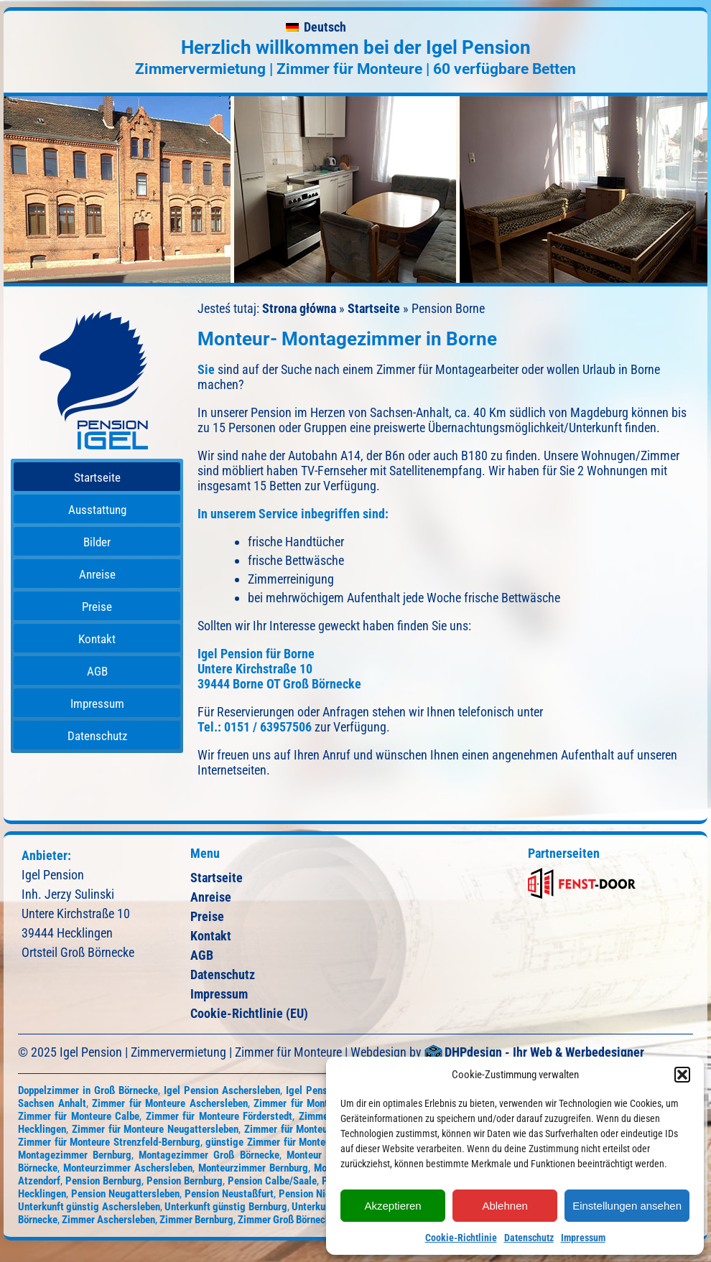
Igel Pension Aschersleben (222, 1090)
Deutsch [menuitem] (325, 26)
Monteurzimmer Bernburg (253, 1167)
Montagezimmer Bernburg (74, 1155)
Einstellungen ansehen (627, 1206)
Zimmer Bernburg (196, 1219)
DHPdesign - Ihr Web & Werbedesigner (544, 1052)
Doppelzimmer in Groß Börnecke (88, 1090)
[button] (682, 1074)
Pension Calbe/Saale (272, 1180)
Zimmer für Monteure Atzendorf (324, 1103)
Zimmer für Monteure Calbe (78, 1116)
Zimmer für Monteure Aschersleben (170, 1103)
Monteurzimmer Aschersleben (127, 1167)
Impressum (583, 1237)
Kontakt (210, 935)
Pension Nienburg (317, 1193)
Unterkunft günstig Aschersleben (89, 1206)
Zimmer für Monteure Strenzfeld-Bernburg (109, 1142)
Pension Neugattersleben (125, 1193)
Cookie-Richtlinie (461, 1237)
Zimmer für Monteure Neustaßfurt (317, 1129)
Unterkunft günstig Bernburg (225, 1206)
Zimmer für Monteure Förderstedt (219, 1116)
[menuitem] (316, 27)
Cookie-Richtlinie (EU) (249, 1013)
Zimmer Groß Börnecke (286, 1219)
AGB (201, 955)
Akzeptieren (392, 1206)
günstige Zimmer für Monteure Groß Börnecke (305, 1142)
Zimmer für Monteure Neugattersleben (155, 1129)
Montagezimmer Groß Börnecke (209, 1155)
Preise (207, 916)
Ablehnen (504, 1206)
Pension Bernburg (103, 1180)
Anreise (210, 897)
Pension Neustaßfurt (229, 1193)
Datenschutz (529, 1237)
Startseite (374, 308)
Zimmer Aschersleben (108, 1219)
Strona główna (299, 308)
